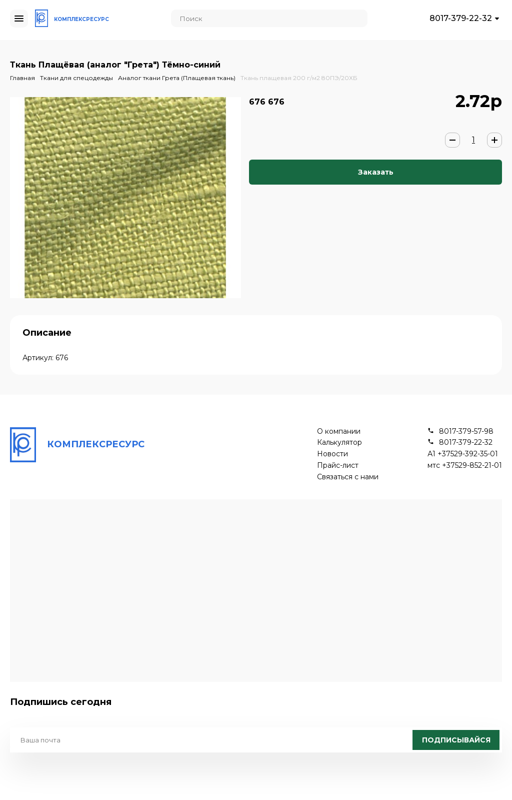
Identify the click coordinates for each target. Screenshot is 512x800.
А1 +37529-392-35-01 (463, 454)
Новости (332, 454)
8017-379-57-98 (466, 431)
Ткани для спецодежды (76, 78)
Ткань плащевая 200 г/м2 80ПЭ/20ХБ (299, 78)
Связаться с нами (347, 477)
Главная (22, 78)
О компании (338, 431)
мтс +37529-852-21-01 (465, 465)
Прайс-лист (337, 465)
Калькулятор (339, 442)
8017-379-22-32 (461, 18)
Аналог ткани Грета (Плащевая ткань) (177, 78)
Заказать (376, 172)
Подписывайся (456, 739)
